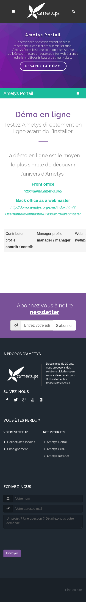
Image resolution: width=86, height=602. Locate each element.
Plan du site (73, 590)
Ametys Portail (57, 442)
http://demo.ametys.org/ (43, 191)
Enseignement (17, 449)
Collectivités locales (21, 442)
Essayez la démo (43, 66)
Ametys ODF (56, 449)
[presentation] (30, 538)
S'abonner (64, 326)
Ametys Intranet (58, 456)
